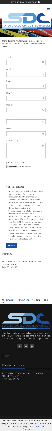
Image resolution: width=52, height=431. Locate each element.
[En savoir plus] (39, 426)
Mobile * (9, 105)
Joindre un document (15, 162)
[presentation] (27, 177)
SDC (6, 356)
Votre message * (13, 140)
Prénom (9, 81)
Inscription (31, 2)
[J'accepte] (27, 429)
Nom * (9, 93)
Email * (9, 69)
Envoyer (11, 245)
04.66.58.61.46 (10, 267)
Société (9, 57)
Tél (7, 117)
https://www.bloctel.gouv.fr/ (20, 239)
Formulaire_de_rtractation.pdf (18, 300)
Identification (17, 2)
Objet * (9, 128)
